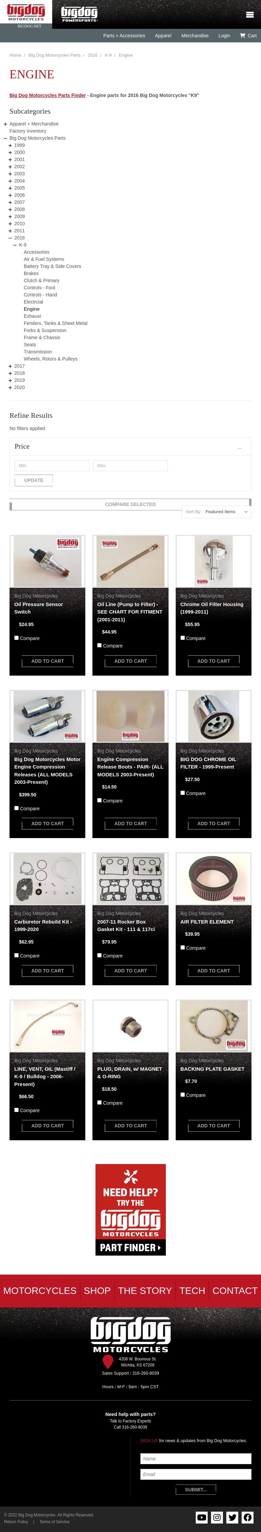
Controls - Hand (40, 294)
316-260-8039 (134, 1427)
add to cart (47, 661)
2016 (93, 55)
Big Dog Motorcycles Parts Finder (48, 95)
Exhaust (32, 316)
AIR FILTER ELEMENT (207, 922)
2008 (19, 209)
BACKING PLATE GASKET (212, 1069)
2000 (19, 152)
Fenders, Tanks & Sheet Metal (55, 323)
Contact (235, 1290)
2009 (19, 216)
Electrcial (33, 302)
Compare (30, 638)
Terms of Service (54, 1521)
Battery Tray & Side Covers (52, 266)
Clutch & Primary (41, 280)
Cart (248, 35)
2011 (19, 230)
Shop (97, 1290)
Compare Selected (130, 504)
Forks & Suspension (45, 330)
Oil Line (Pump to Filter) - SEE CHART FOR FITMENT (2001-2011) (129, 611)
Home (15, 55)
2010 (19, 223)
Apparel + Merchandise (34, 124)
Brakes (31, 273)
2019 (19, 380)
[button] (130, 446)
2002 (19, 166)
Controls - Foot (39, 287)
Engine (126, 55)
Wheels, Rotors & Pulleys (50, 359)
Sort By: (194, 511)
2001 (19, 159)
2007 (19, 202)
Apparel (163, 35)
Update (34, 480)
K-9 (108, 55)
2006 (19, 195)
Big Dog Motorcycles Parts (55, 55)
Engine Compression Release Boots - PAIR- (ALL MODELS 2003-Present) (130, 766)
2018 (19, 373)
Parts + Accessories (124, 35)
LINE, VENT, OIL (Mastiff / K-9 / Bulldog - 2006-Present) (44, 1076)
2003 (19, 173)
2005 (19, 188)
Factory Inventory (28, 131)
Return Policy (16, 1521)
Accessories (36, 252)
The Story (145, 1290)
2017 (19, 366)
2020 (19, 387)
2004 (19, 180)
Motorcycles (40, 1290)
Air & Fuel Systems (44, 259)
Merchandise (194, 35)
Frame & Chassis (42, 337)
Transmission (38, 351)
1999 (19, 145)
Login (224, 35)
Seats (30, 344)
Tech (192, 1290)
